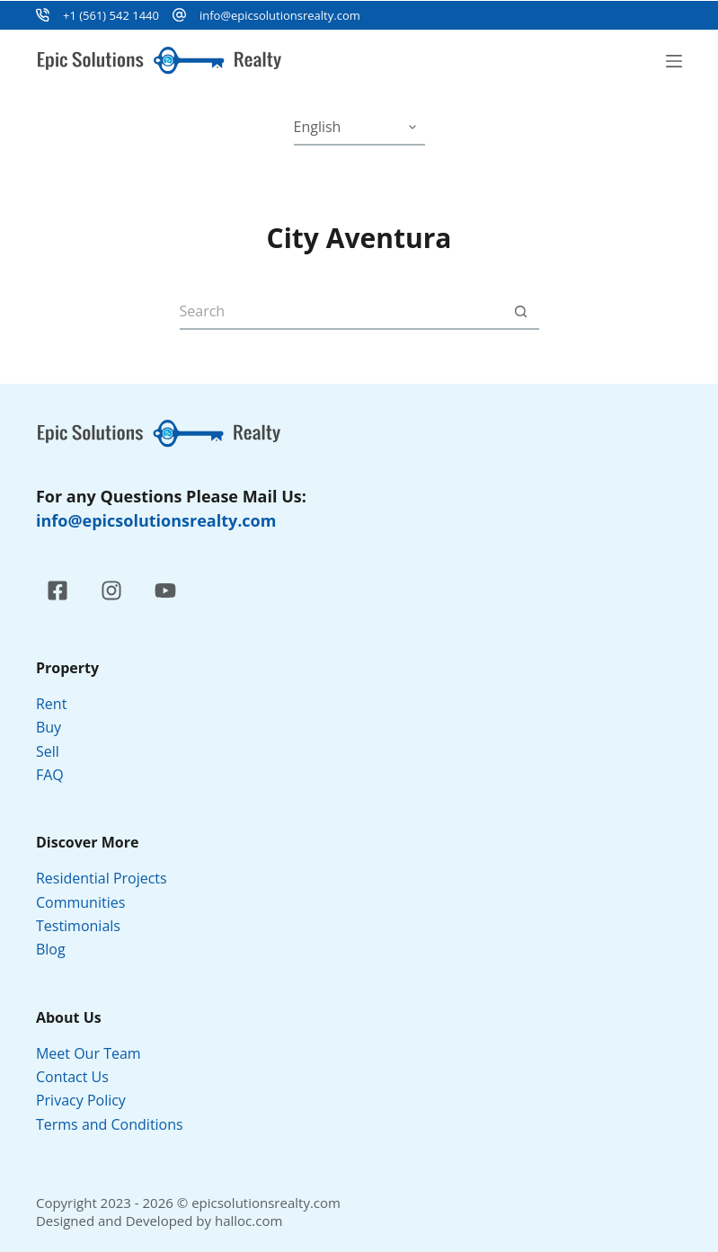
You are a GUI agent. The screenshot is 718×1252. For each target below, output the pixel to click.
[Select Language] (359, 128)
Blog (51, 949)
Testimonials (78, 926)
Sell (47, 751)
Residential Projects (101, 878)
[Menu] (674, 61)
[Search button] (521, 312)
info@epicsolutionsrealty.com (279, 15)
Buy (48, 727)
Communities (80, 902)
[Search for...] (341, 312)
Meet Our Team (88, 1053)
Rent (51, 704)
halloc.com (248, 1221)
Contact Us (72, 1077)
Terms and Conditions (111, 1124)
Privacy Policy (82, 1100)
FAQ (50, 775)
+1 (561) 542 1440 (111, 15)
